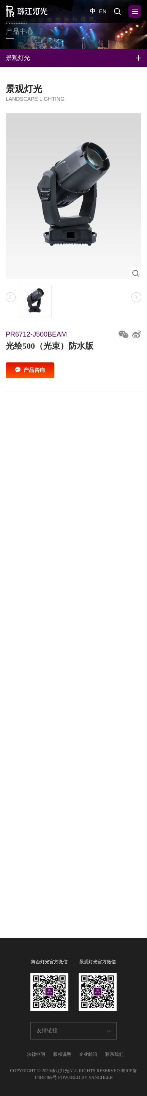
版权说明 (62, 1054)
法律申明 (36, 1054)
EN (102, 11)
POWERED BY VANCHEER (85, 1077)
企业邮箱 (88, 1054)
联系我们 (114, 1054)
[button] (136, 299)
